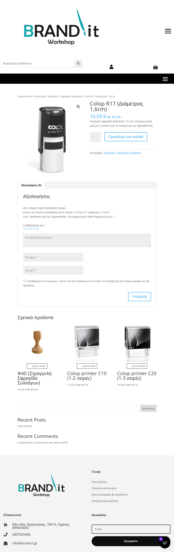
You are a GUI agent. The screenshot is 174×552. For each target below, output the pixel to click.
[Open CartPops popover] (164, 542)
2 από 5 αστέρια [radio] (27, 228)
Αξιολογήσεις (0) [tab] (31, 185)
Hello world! (24, 426)
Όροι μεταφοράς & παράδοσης (110, 494)
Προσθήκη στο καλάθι (125, 136)
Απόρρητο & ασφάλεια (105, 501)
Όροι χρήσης (99, 482)
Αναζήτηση (148, 408)
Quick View (37, 366)
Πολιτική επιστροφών (104, 488)
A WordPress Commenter (32, 442)
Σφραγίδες (53, 96)
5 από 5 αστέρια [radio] (37, 228)
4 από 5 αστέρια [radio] (34, 228)
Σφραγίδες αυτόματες (71, 96)
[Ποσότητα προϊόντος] (95, 137)
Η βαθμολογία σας (34, 225)
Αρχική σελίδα (24, 96)
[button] (78, 106)
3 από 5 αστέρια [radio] (31, 228)
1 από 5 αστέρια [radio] (24, 228)
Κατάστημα (39, 96)
